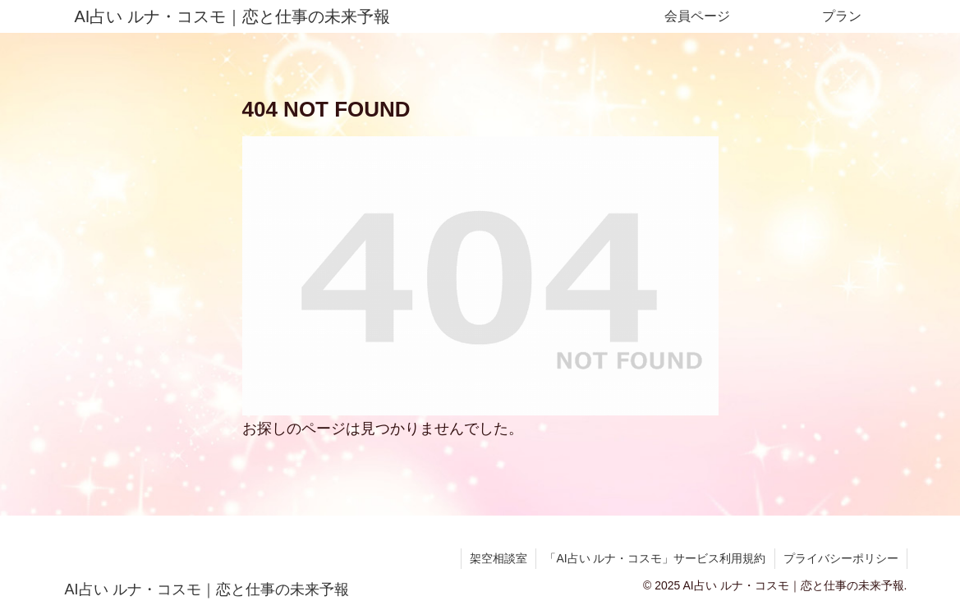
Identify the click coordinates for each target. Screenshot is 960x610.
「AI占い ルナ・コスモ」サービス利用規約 (654, 558)
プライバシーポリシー (840, 558)
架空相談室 (498, 558)
